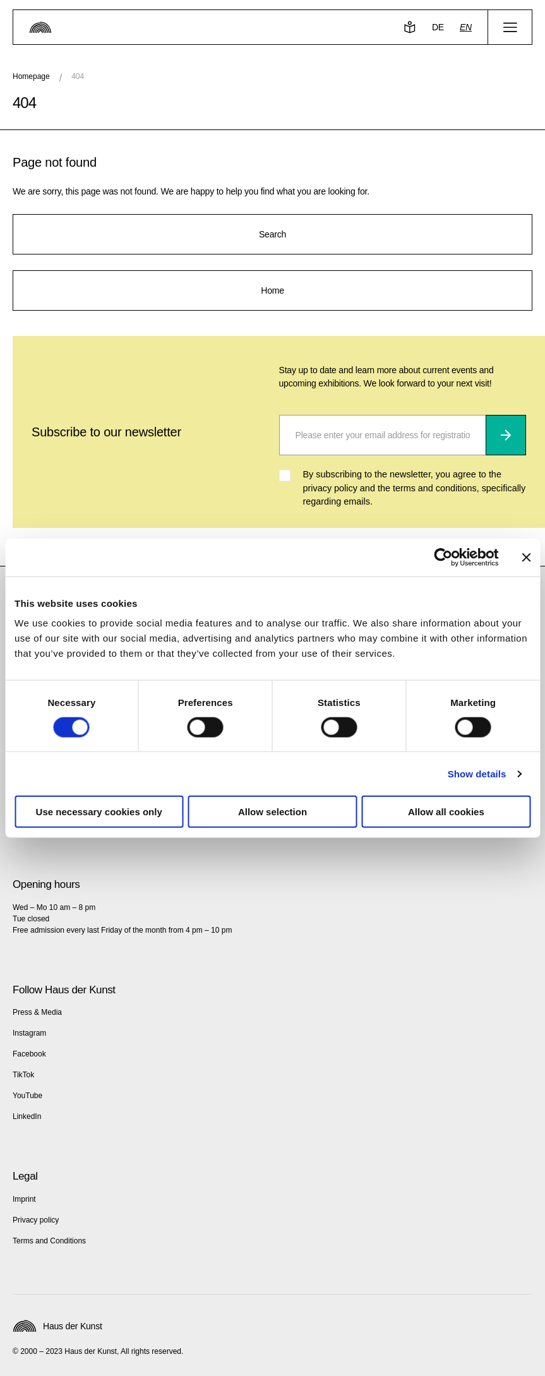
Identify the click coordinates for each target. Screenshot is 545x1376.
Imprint (24, 1199)
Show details (477, 773)
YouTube (27, 1095)
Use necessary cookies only (99, 811)
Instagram (29, 1033)
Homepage (31, 76)
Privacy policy (36, 1220)
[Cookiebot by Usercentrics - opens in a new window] (443, 556)
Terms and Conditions (49, 1240)
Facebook (29, 1054)
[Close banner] (526, 557)
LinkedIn (27, 1116)
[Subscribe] (506, 435)
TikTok (23, 1074)
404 (77, 76)
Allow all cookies (446, 811)
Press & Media (37, 1012)
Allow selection (272, 811)
